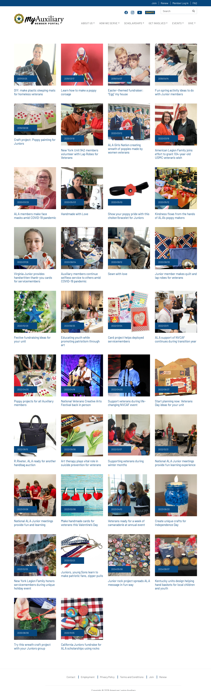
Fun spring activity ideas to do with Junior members (174, 92)
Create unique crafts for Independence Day (170, 516)
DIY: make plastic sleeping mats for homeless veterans (34, 92)
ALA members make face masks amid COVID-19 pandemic (34, 214)
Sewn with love (117, 272)
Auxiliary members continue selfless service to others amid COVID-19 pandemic (80, 276)
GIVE (191, 23)
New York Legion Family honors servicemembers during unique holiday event (33, 577)
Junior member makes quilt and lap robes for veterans (175, 274)
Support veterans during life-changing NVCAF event (126, 397)
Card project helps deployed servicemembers (125, 337)
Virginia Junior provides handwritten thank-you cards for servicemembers (35, 276)
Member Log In (180, 3)
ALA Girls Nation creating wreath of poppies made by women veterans (129, 148)
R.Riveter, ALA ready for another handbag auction (34, 456)
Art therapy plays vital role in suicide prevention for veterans (81, 456)
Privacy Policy (107, 669)
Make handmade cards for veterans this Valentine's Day (79, 516)
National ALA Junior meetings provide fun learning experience (175, 456)
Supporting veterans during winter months (125, 456)
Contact (71, 669)
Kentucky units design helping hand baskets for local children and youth (174, 577)
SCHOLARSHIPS (133, 23)
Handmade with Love (74, 213)
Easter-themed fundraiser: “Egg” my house (129, 92)
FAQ (195, 3)
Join (154, 3)
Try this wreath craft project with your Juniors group (32, 639)
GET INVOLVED (157, 23)
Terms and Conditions (132, 669)
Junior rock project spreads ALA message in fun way (128, 576)
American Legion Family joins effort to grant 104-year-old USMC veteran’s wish (173, 153)
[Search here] (179, 11)
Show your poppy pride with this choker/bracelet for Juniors (128, 214)
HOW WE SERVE (108, 23)
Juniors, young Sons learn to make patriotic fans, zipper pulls (81, 567)
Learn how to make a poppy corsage (78, 92)
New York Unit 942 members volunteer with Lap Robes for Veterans (79, 153)
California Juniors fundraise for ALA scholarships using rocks (81, 639)
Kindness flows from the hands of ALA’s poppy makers (176, 214)
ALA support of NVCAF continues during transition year (175, 337)
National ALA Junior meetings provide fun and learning (33, 516)
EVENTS (177, 23)
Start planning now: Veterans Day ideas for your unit (173, 397)
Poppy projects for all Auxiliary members (33, 397)
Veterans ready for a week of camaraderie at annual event (126, 516)
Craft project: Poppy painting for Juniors (34, 141)
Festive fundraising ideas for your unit (35, 337)
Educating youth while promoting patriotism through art (82, 337)
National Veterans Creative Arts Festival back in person (81, 397)
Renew (164, 3)
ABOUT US (87, 23)
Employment (88, 669)
